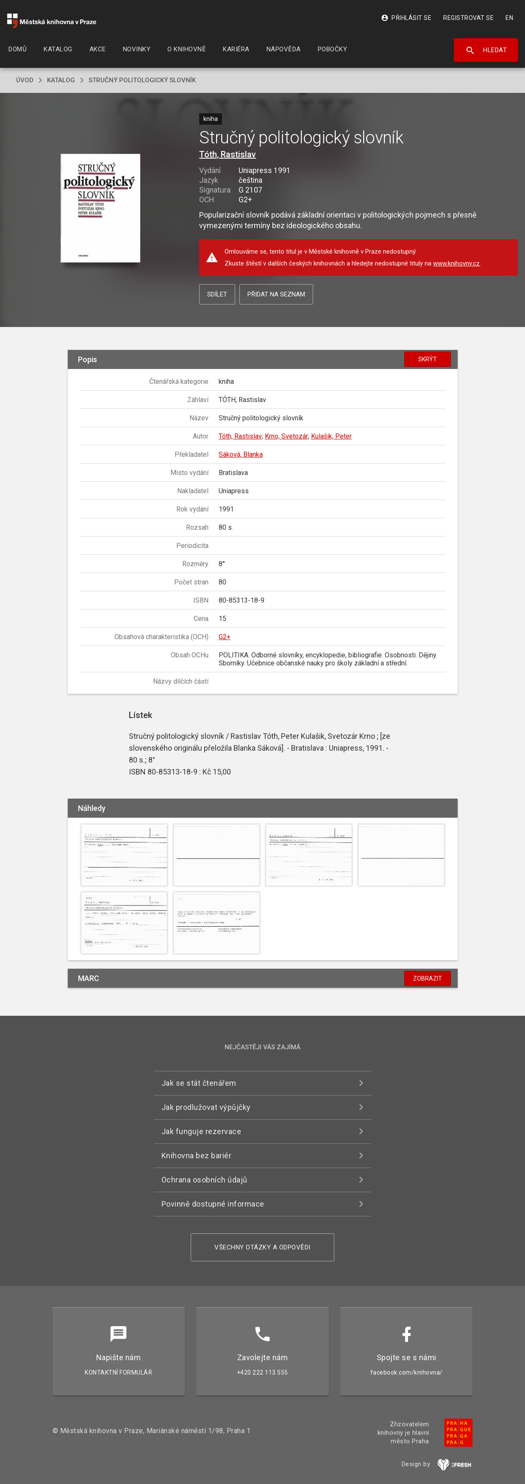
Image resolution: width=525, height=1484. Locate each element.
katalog (61, 80)
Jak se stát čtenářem (198, 1083)
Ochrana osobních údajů (204, 1179)
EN (509, 17)
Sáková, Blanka (241, 454)
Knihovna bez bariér (196, 1155)
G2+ (225, 637)
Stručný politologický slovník (142, 80)
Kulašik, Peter (331, 436)
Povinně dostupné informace (212, 1203)
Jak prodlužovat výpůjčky (206, 1107)
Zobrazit (427, 978)
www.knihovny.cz (456, 263)
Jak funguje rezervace (201, 1131)
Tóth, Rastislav (227, 154)
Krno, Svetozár (286, 436)
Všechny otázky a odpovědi (262, 1247)
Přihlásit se (406, 18)
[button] (100, 208)
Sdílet (217, 294)
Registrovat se (468, 17)
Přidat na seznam (276, 294)
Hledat (486, 50)
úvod (24, 80)
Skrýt (427, 359)
